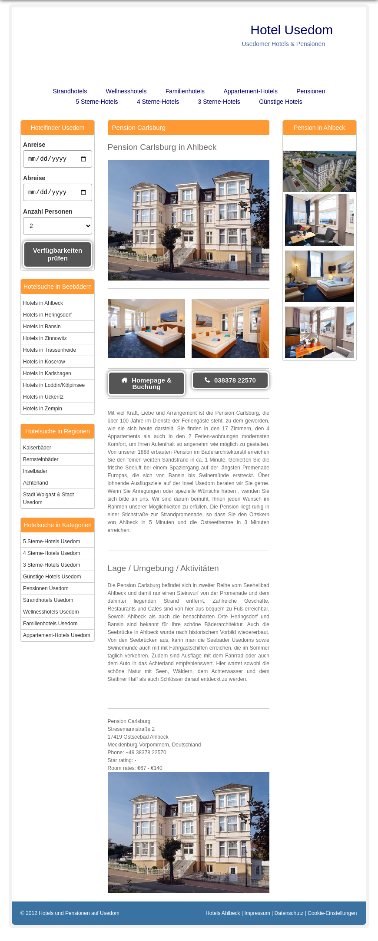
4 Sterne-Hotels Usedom (51, 556)
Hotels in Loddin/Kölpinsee (54, 388)
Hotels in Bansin (42, 329)
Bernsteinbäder (40, 462)
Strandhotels (70, 91)
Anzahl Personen (48, 214)
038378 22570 (235, 380)
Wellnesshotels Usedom (51, 614)
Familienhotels (185, 91)
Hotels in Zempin (42, 411)
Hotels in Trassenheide (49, 353)
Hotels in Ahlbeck (43, 306)
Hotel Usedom (295, 30)
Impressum (257, 913)
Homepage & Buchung (152, 383)
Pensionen (310, 91)
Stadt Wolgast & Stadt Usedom (48, 501)
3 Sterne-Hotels (219, 101)
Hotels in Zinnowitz (45, 341)
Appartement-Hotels (250, 91)
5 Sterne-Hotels (97, 101)
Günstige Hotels (280, 101)
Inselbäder (35, 474)
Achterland (35, 485)
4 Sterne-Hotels (158, 101)
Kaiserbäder (37, 450)
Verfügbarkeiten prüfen (57, 256)
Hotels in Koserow (44, 364)
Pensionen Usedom (46, 591)
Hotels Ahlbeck (223, 913)
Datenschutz (289, 913)
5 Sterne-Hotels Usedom (51, 544)
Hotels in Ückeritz (43, 399)
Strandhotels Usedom (48, 603)
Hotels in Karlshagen (47, 376)
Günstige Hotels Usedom (52, 579)
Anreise (34, 144)
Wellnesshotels (126, 91)
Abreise (34, 179)
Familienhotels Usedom (50, 626)
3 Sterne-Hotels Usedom (51, 568)
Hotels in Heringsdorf (47, 317)
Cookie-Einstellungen (332, 913)
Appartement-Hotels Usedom (56, 638)
